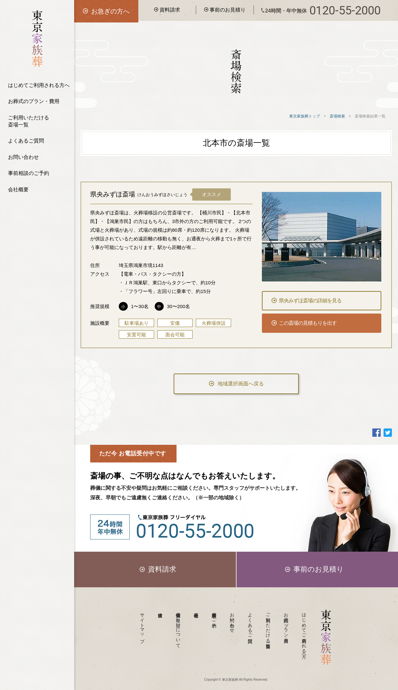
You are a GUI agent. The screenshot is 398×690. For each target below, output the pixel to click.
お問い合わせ (23, 157)
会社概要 (18, 189)
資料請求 (167, 10)
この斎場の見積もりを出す (304, 323)
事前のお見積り (225, 10)
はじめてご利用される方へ (39, 85)
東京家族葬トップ (304, 116)
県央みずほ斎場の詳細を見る (307, 300)
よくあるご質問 (26, 140)
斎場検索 (337, 116)
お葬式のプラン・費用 (33, 101)
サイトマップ (142, 625)
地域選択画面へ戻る (236, 383)
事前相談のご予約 (28, 173)
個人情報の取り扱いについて (178, 628)
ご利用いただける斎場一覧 (28, 121)
